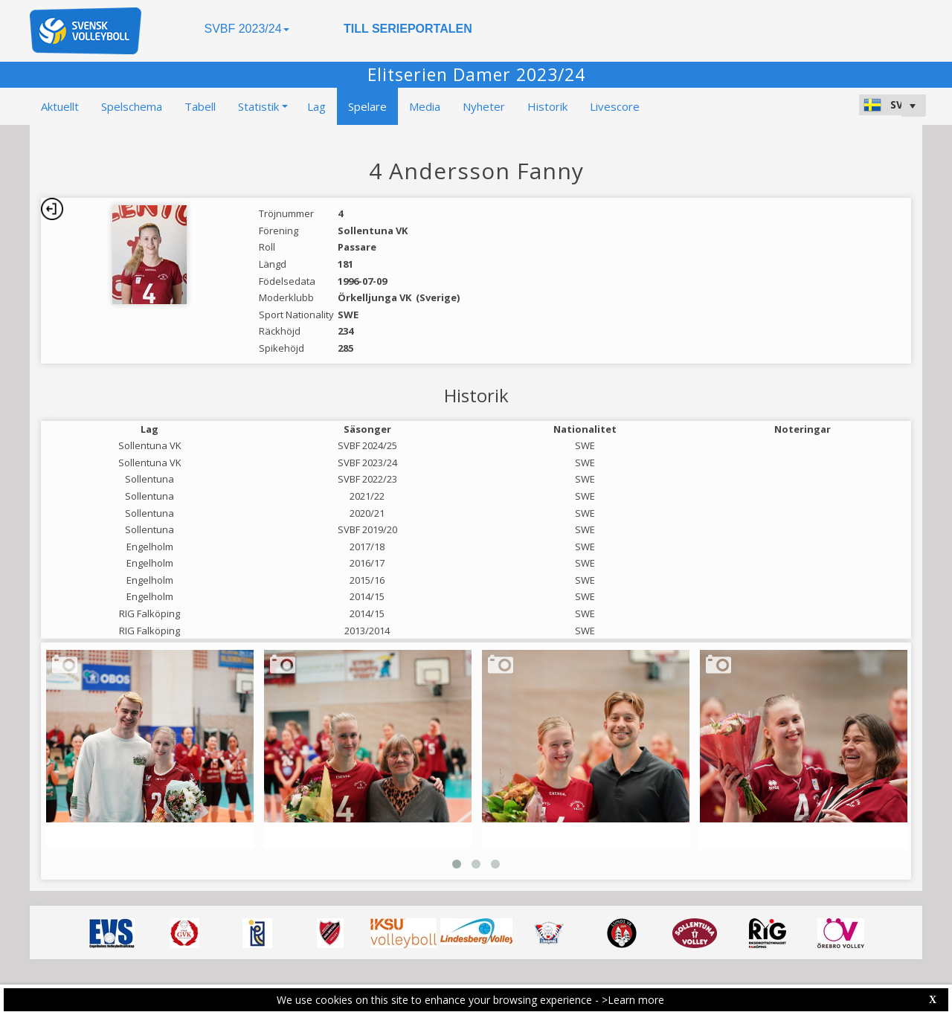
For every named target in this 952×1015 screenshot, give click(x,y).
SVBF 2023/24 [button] (246, 28)
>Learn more (633, 1000)
